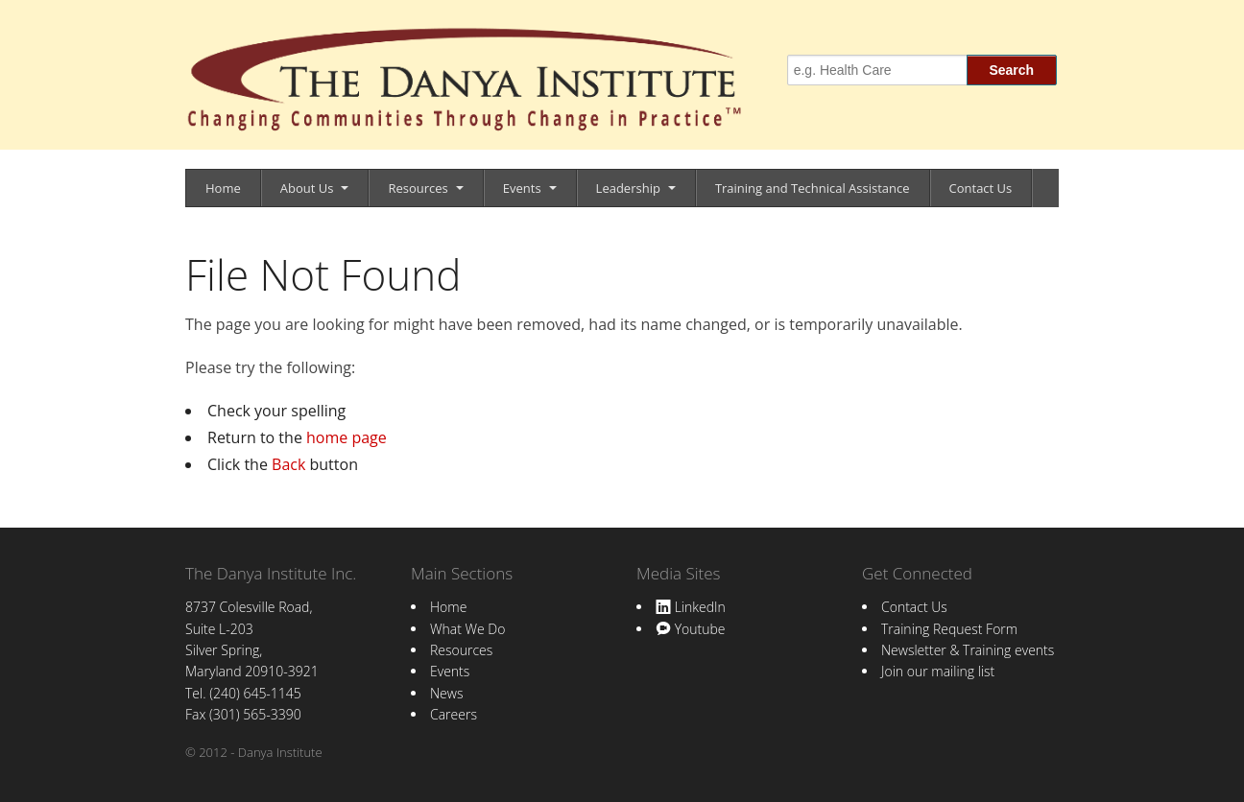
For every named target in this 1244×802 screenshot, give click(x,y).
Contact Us (981, 188)
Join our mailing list (937, 671)
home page (346, 437)
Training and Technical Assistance (812, 188)
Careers (453, 714)
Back (288, 464)
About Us (307, 188)
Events (522, 188)
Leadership (628, 188)
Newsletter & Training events (967, 650)
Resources (417, 188)
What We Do (467, 629)
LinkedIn (691, 607)
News (446, 693)
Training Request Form (949, 629)
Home (223, 188)
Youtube (690, 629)
